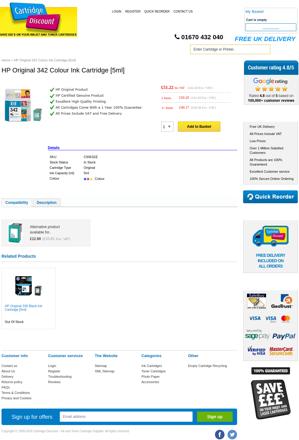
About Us (8, 371)
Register (133, 11)
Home (13, 50)
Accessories (150, 382)
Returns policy (11, 382)
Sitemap (101, 366)
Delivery (7, 376)
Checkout (271, 27)
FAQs (5, 387)
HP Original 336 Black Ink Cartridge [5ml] (23, 307)
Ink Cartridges (47, 50)
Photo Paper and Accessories (150, 50)
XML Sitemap (105, 371)
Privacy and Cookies (16, 398)
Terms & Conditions (15, 393)
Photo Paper (150, 376)
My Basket (254, 11)
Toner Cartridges (92, 50)
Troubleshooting (59, 376)
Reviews (54, 382)
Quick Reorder (157, 11)
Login (116, 11)
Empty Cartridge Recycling (207, 366)
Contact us (9, 366)
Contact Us (183, 11)
